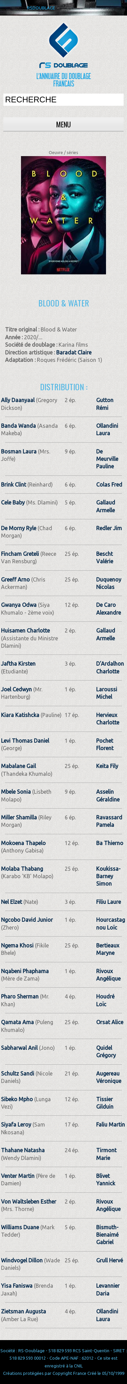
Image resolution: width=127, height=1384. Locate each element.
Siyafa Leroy (16, 1124)
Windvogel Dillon (22, 1260)
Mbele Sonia (16, 792)
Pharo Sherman (20, 996)
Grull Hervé (109, 1260)
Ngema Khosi (17, 945)
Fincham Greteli (20, 554)
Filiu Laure (108, 902)
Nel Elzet (11, 902)
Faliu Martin (110, 1124)
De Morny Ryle (18, 528)
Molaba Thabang (22, 869)
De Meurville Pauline (107, 459)
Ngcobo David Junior (27, 920)
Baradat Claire (73, 352)
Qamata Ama (17, 1022)
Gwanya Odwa (19, 605)
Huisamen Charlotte (25, 630)
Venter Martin (18, 1176)
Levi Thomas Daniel (25, 741)
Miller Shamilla (19, 817)
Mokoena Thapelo (23, 843)
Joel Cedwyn (16, 689)
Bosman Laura (19, 451)
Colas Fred (109, 484)
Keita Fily (107, 766)
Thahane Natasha (23, 1150)
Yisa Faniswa (17, 1286)
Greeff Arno (15, 579)
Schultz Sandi (17, 1073)
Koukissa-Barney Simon (108, 876)
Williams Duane (20, 1227)
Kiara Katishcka (20, 715)
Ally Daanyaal (18, 400)
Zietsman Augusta (23, 1311)
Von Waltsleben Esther (28, 1201)
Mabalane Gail (18, 766)
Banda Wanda (18, 426)
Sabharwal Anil (19, 1048)
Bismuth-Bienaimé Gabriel (107, 1234)
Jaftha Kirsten (18, 664)
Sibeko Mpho (17, 1099)
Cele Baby (13, 502)
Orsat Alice (109, 1022)
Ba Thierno (109, 843)
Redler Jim (109, 528)
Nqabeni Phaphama (25, 971)
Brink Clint (13, 484)
